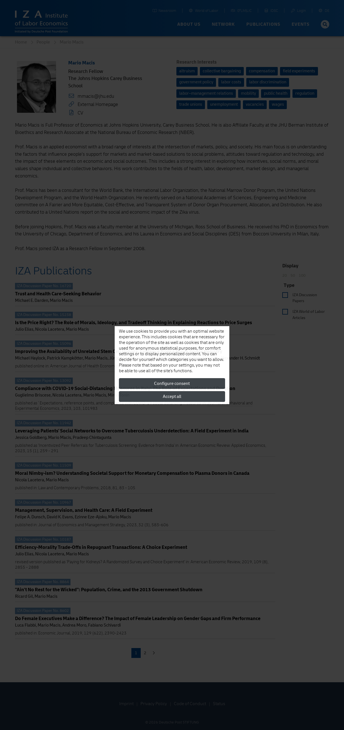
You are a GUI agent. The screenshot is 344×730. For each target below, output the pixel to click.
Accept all (172, 396)
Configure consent (172, 383)
